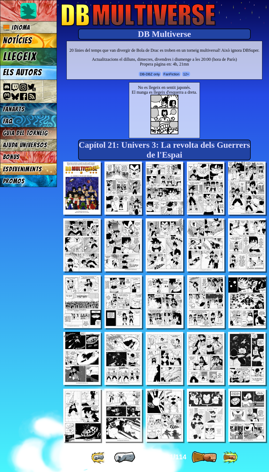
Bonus (11, 157)
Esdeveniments (22, 169)
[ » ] (204, 457)
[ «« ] (99, 457)
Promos (14, 181)
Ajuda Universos (25, 145)
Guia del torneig (25, 133)
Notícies (17, 40)
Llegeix (19, 56)
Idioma (16, 27)
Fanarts (14, 109)
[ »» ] (230, 457)
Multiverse (138, 15)
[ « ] (125, 457)
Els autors (22, 72)
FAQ (7, 121)
